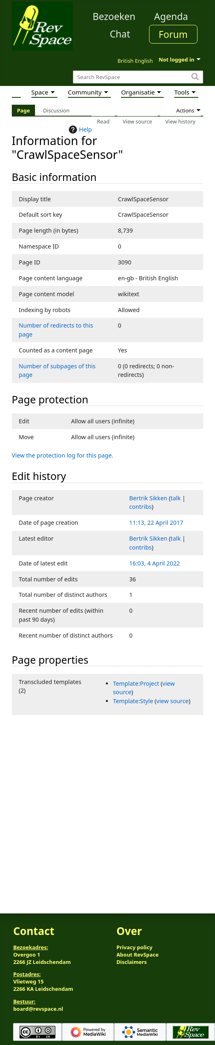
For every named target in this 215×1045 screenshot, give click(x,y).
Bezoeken (114, 16)
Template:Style (133, 701)
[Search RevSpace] (138, 77)
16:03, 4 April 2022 (154, 563)
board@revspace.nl (38, 1008)
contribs (140, 506)
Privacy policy (134, 947)
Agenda (171, 16)
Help (79, 129)
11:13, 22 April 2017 (156, 522)
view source (172, 701)
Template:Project (136, 683)
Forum (173, 34)
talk (176, 498)
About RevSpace (137, 954)
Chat (120, 33)
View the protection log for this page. (62, 455)
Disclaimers (131, 962)
